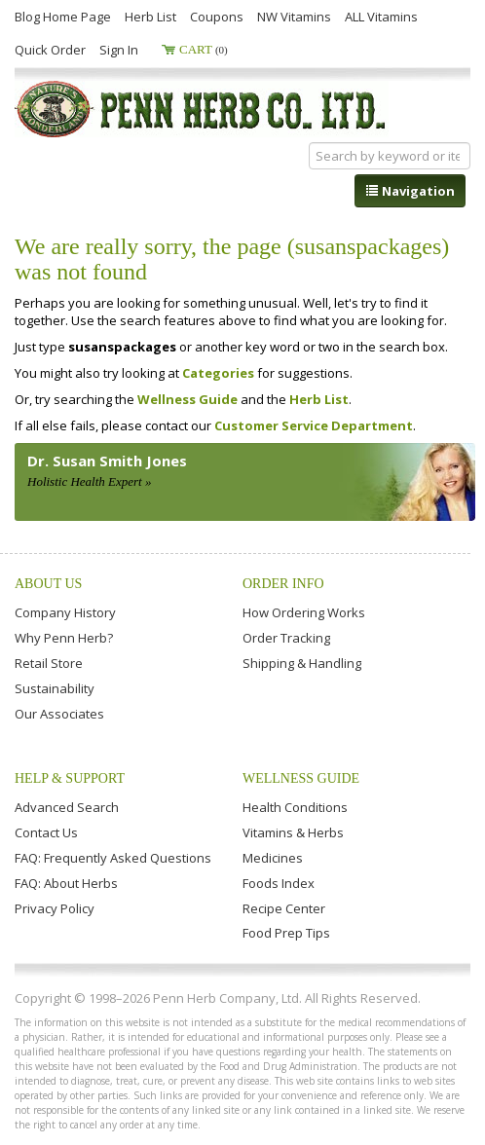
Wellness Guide (187, 399)
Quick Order (50, 49)
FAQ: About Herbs (66, 883)
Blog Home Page (63, 16)
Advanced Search (67, 807)
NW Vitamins (294, 16)
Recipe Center (283, 908)
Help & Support (70, 778)
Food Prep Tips (286, 933)
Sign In (118, 49)
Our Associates (59, 713)
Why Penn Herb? (64, 637)
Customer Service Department (313, 425)
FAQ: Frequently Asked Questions (113, 858)
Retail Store (49, 663)
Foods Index (278, 883)
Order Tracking (286, 637)
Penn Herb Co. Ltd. (202, 109)
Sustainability (54, 688)
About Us (48, 583)
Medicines (272, 858)
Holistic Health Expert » (89, 481)
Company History (65, 612)
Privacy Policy (54, 908)
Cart (203, 49)
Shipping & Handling (301, 663)
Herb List (150, 16)
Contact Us (46, 832)
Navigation (410, 191)
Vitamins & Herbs (293, 832)
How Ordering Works (303, 612)
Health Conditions (295, 807)
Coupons (216, 16)
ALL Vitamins (381, 16)
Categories (218, 373)
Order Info (283, 583)
